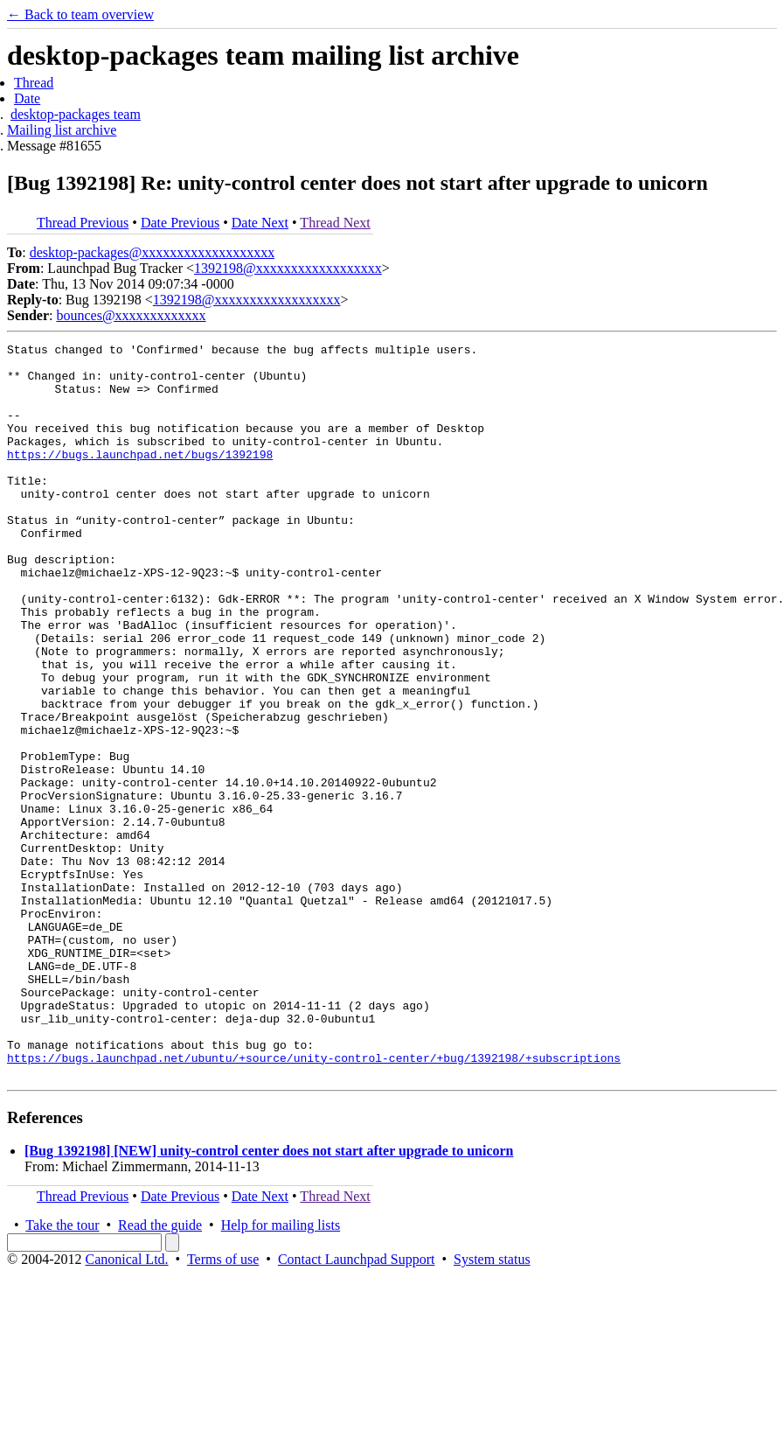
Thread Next (335, 222)
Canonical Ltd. (126, 1406)
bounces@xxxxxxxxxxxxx (130, 315)
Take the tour (62, 1372)
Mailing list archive (61, 129)
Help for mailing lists (280, 1372)
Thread (33, 82)
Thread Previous (82, 222)
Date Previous (180, 222)
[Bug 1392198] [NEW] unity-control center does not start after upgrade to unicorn (269, 1297)
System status (492, 1406)
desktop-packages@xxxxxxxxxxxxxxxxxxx (152, 252)
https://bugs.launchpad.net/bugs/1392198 (140, 477)
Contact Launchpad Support (356, 1406)
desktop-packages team (75, 114)
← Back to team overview (80, 14)
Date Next (260, 222)
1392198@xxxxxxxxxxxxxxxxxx (288, 268)
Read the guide (160, 1372)
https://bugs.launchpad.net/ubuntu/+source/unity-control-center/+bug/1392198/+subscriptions (314, 1202)
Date (27, 98)
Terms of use (223, 1406)
